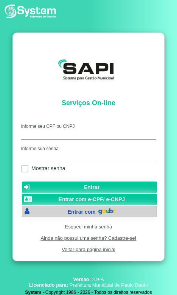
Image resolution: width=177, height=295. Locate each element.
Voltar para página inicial (88, 249)
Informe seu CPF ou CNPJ (48, 126)
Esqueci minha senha (88, 227)
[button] (89, 187)
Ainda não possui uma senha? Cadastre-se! (89, 238)
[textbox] (88, 134)
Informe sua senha (40, 148)
